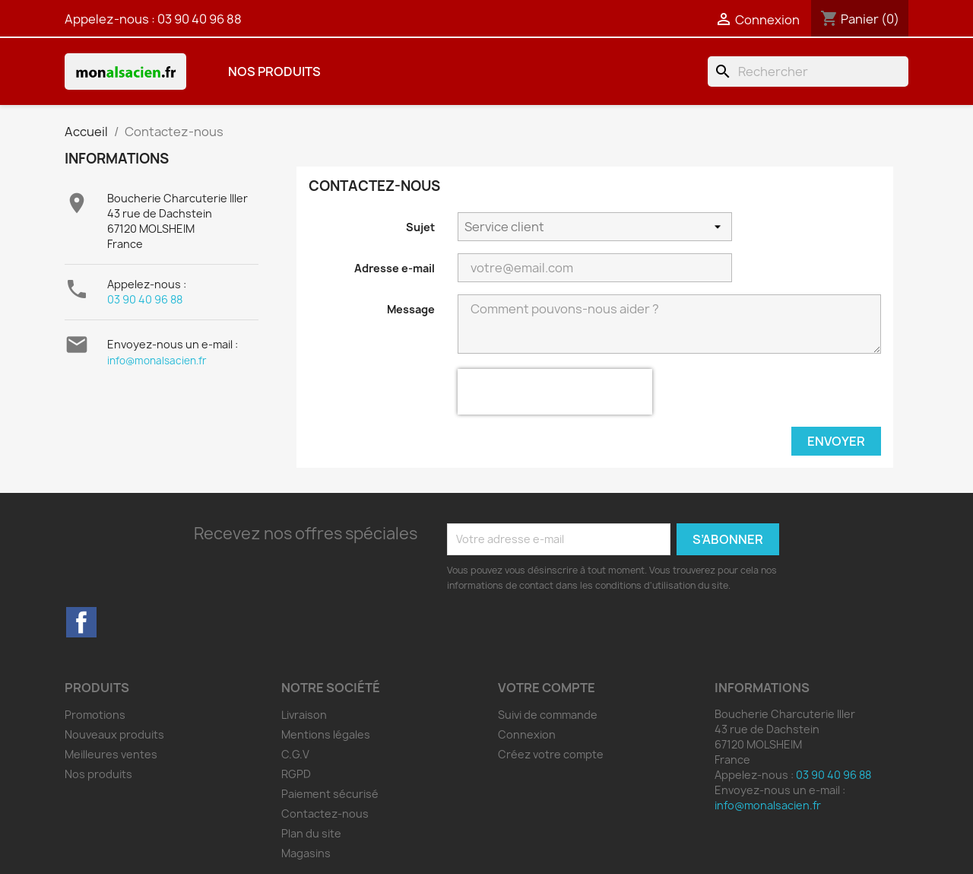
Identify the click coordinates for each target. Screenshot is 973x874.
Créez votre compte (551, 754)
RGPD (296, 774)
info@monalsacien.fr (157, 360)
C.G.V (295, 754)
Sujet (420, 227)
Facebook (81, 622)
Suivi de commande (547, 714)
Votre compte (546, 687)
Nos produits (274, 71)
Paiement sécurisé (330, 794)
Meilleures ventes (111, 754)
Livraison (304, 714)
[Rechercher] (808, 71)
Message (411, 309)
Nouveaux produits (114, 734)
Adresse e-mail (394, 268)
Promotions (95, 714)
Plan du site (311, 833)
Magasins (306, 853)
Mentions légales (325, 734)
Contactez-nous (325, 813)
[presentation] (555, 392)
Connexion (527, 734)
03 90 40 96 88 (199, 19)
